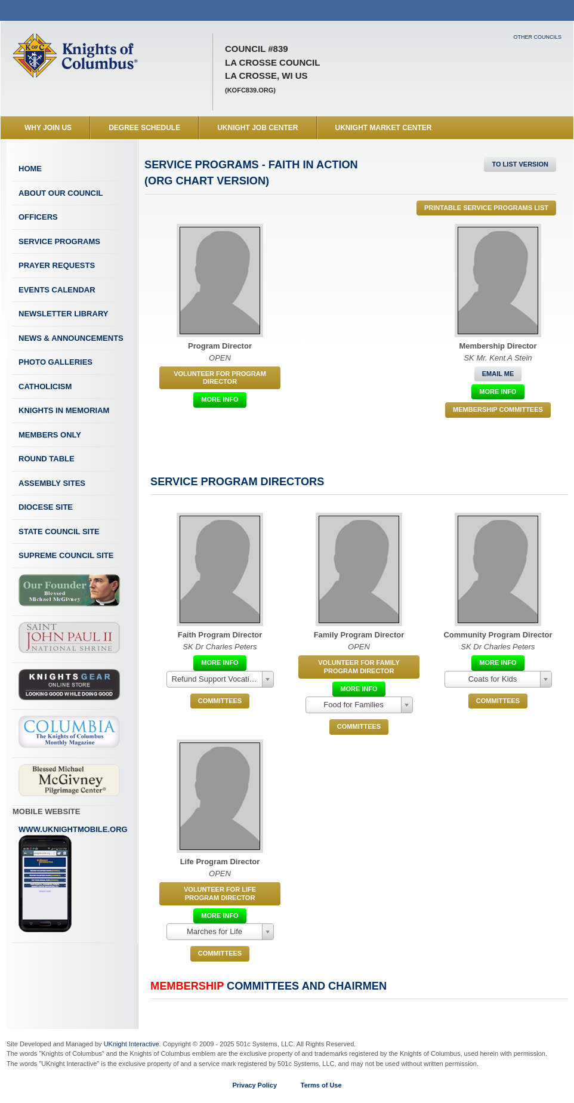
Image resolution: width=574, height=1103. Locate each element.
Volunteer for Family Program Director (359, 666)
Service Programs (59, 241)
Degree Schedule (144, 128)
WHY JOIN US (48, 128)
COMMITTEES (220, 700)
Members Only (49, 434)
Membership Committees (498, 409)
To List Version (520, 164)
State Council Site (59, 531)
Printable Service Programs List (486, 207)
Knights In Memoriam (63, 410)
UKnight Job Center (257, 128)
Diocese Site (45, 507)
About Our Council (60, 193)
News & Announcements (71, 338)
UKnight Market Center (383, 128)
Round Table (46, 458)
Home (30, 168)
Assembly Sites (51, 483)
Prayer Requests (56, 265)
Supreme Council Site (65, 555)
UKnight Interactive (131, 1043)
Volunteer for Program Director (220, 377)
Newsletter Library (63, 313)
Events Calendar (56, 289)
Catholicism (45, 386)
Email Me (498, 373)
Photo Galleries (55, 362)
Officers (38, 216)
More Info (219, 399)
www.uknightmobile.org (73, 879)
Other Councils (537, 37)
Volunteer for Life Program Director (220, 893)
